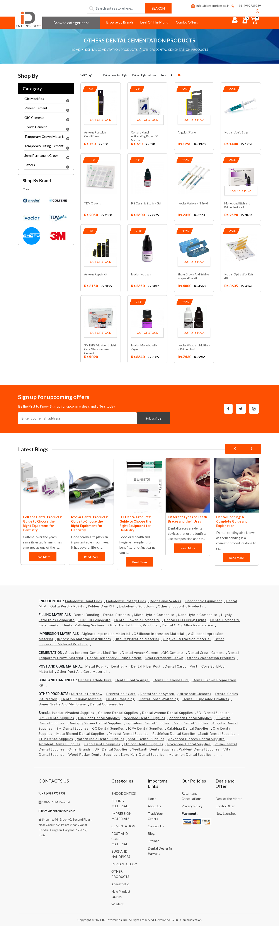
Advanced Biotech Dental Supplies (196, 739)
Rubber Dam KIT (101, 606)
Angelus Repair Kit (95, 274)
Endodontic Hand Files (83, 601)
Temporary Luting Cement (46, 146)
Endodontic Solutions (136, 606)
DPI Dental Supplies (111, 749)
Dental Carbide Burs (95, 680)
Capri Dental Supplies (102, 744)
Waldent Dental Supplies (199, 749)
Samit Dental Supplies (217, 733)
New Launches (226, 813)
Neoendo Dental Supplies (144, 718)
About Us (154, 806)
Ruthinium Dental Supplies (174, 733)
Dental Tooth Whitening (159, 699)
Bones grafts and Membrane (62, 704)
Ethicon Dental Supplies (143, 744)
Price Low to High (115, 75)
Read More (43, 557)
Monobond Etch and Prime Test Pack (237, 205)
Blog (151, 833)
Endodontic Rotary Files (126, 601)
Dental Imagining (120, 699)
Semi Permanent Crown (46, 156)
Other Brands (79, 749)
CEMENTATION (123, 826)
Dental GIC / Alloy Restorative (187, 625)
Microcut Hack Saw (86, 694)
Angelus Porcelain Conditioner (95, 134)
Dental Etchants (116, 615)
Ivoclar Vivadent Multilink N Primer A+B (194, 347)
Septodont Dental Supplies (148, 723)
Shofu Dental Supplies (146, 739)
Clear (26, 189)
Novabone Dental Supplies (189, 744)
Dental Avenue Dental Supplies (167, 713)
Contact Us (156, 826)
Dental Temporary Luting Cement (114, 658)
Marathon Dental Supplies (190, 754)
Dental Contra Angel (132, 680)
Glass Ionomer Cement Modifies (91, 652)
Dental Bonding (86, 615)
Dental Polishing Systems (83, 625)
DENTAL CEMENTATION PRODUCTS (111, 49)
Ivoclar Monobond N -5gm (144, 347)
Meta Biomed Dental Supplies (80, 733)
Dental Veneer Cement (140, 652)
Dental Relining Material (81, 699)
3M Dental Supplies (72, 728)
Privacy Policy (192, 806)
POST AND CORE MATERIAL (119, 839)
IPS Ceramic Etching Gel (146, 203)
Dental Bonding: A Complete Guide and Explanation (232, 521)
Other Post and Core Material (82, 671)
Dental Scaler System (157, 694)
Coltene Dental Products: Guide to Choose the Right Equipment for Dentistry (42, 523)
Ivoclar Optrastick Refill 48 (239, 276)
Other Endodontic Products (180, 606)
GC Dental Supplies (108, 728)
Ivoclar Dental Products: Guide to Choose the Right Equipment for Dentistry (89, 523)
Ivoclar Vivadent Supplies (73, 713)
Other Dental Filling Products (133, 625)
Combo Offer (225, 806)
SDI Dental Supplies (213, 713)
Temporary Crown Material (46, 137)
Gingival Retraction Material (187, 639)
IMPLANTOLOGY (124, 864)
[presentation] (235, 449)
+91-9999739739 (246, 5)
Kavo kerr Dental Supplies (143, 754)
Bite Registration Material (137, 639)
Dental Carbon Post (181, 666)
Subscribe (153, 418)
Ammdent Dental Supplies (59, 744)
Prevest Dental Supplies (128, 733)
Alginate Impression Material (106, 634)
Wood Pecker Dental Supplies (92, 754)
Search (158, 8)
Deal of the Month (229, 799)
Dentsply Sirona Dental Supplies (95, 723)
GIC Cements (46, 118)
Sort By (86, 75)
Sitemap (153, 841)
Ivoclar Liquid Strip (236, 132)
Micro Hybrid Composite (154, 615)
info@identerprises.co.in (210, 5)
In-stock (167, 75)
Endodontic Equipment (203, 601)
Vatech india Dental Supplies (100, 739)
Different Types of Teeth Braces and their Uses (187, 519)
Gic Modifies (46, 99)
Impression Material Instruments (84, 639)
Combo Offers (187, 22)
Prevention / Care (121, 694)
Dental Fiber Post (146, 666)
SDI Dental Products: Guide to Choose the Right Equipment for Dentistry (135, 523)
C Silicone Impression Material (159, 634)
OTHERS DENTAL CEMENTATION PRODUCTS (175, 49)
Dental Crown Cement (206, 652)
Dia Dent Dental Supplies (99, 718)
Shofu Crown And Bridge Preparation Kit (193, 276)
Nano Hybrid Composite (197, 615)
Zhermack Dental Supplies (190, 718)
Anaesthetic (120, 884)
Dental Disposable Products (205, 699)
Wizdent (117, 904)
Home (152, 799)
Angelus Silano (187, 132)
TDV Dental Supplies (56, 739)
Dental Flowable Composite (137, 620)
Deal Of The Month (154, 22)
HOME (75, 49)
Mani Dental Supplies (191, 723)
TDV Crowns (92, 203)
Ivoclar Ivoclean (141, 274)
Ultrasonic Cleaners (195, 694)
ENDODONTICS (123, 793)
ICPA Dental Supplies (145, 728)
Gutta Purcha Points (67, 606)
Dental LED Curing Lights (185, 620)
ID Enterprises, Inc (115, 920)
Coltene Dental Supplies (118, 713)
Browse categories (71, 22)
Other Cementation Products (211, 658)
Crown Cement (46, 128)
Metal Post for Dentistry (106, 666)
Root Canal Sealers (165, 601)
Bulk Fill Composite (94, 620)
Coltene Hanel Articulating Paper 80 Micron (144, 136)
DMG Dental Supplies (56, 718)
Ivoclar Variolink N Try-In (193, 203)
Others (46, 165)
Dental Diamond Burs (171, 680)
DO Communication (188, 920)
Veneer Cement (46, 109)
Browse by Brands (120, 22)
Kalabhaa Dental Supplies (188, 728)
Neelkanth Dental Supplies (153, 749)
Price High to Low (144, 75)
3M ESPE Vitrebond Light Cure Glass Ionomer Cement (100, 349)
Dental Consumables (107, 704)
